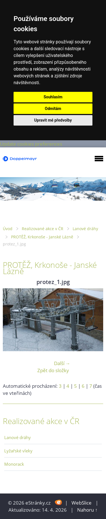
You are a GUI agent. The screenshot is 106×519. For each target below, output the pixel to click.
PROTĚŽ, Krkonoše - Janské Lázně (42, 237)
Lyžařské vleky (18, 451)
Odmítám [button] (53, 108)
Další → (62, 363)
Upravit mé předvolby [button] (53, 120)
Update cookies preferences (31, 144)
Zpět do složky (53, 370)
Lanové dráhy (85, 228)
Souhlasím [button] (53, 97)
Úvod (7, 228)
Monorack (14, 464)
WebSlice (82, 502)
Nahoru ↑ (87, 510)
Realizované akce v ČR (42, 228)
